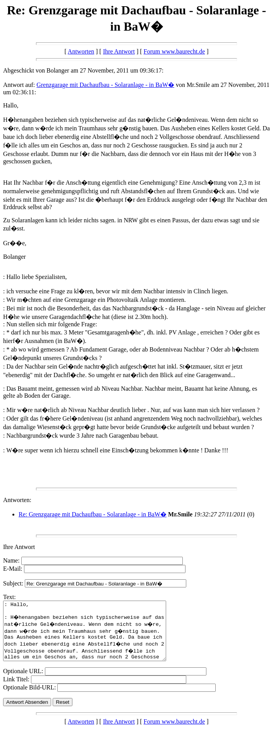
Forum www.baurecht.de (174, 51)
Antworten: (17, 500)
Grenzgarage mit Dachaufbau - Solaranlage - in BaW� (105, 84)
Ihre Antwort (119, 51)
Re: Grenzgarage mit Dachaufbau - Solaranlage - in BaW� (93, 514)
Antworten (81, 51)
